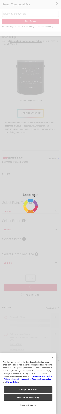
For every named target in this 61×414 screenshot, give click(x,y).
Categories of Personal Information (36, 379)
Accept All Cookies (28, 389)
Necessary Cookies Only (28, 397)
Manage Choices (28, 405)
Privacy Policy (12, 382)
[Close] (52, 358)
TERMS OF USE (39, 376)
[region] (28, 383)
